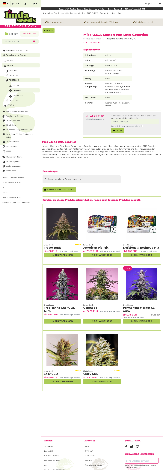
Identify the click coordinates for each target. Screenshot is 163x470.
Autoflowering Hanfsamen (15, 112)
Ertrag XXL (15, 96)
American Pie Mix (95, 247)
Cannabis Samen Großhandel (17, 203)
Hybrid (8, 105)
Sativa (8, 61)
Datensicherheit (52, 461)
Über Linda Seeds (93, 465)
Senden (118, 130)
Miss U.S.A (116, 13)
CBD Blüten (9, 125)
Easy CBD (51, 373)
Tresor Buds (52, 247)
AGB (87, 446)
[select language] (5, 3)
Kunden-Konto (51, 456)
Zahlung (48, 451)
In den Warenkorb (62, 255)
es (146, 3)
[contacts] (35, 3)
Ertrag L (14, 86)
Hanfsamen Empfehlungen (15, 51)
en (150, 3)
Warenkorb (29, 34)
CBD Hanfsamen (11, 121)
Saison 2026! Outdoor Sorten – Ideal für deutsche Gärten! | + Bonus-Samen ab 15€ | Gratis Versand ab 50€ (102, 9)
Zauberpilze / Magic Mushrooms (17, 130)
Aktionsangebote (11, 166)
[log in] (25, 3)
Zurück (48, 30)
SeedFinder (9, 171)
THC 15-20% (92, 13)
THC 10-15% (11, 76)
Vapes (6, 151)
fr (154, 3)
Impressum (90, 456)
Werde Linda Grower (12, 198)
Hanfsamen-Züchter (12, 157)
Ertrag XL (104, 13)
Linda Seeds (48, 245)
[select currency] (15, 3)
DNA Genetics (92, 42)
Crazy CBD (91, 373)
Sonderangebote (11, 162)
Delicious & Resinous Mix (141, 247)
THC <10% (11, 71)
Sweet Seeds (88, 245)
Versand (48, 446)
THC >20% (11, 101)
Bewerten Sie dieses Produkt (59, 189)
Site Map (89, 451)
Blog (4, 188)
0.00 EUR (11, 33)
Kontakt (89, 461)
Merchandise (9, 147)
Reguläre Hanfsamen (12, 116)
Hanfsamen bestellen (13, 178)
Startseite (47, 13)
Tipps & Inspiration (11, 183)
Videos (5, 193)
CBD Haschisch (10, 142)
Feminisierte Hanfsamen (65, 13)
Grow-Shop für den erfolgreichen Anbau (18, 135)
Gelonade (90, 307)
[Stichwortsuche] (18, 41)
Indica (82, 13)
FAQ (46, 465)
